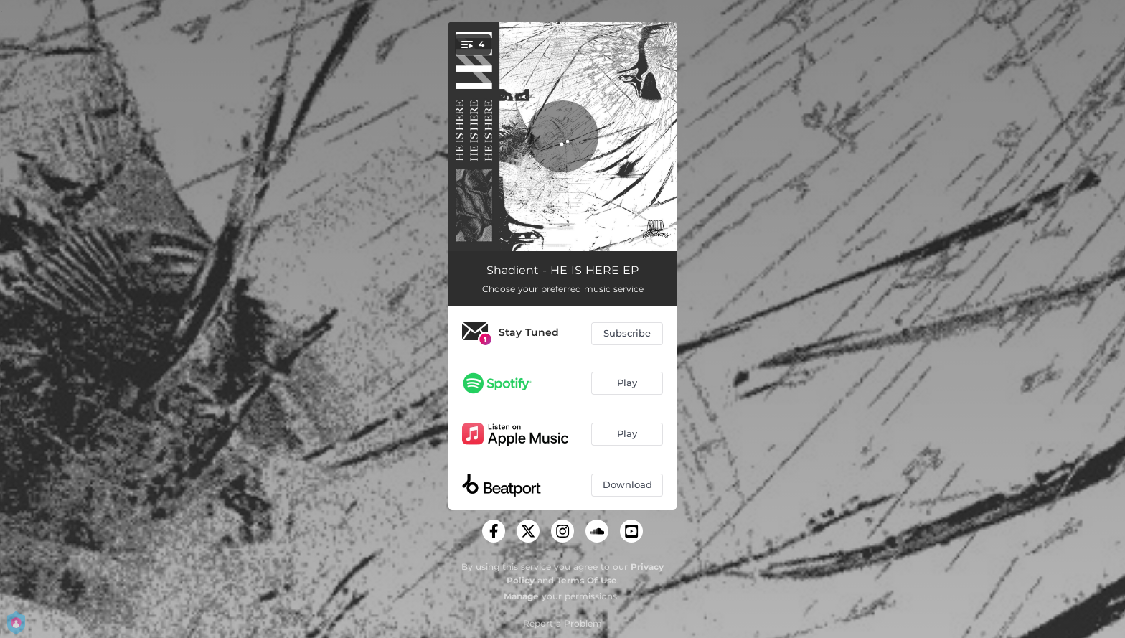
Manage (521, 596)
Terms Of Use (587, 580)
